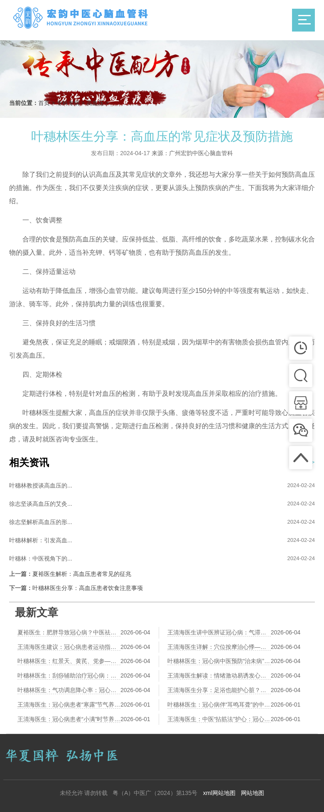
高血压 (95, 103)
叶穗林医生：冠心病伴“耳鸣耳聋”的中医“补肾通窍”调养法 (219, 704)
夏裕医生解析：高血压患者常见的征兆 (81, 574)
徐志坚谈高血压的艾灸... (40, 503)
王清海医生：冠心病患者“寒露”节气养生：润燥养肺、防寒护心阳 (68, 704)
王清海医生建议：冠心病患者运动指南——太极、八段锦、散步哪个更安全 (68, 647)
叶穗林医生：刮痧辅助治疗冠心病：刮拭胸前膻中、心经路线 (68, 675)
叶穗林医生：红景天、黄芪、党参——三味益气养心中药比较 (68, 661)
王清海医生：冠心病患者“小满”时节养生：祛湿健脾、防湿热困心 (68, 719)
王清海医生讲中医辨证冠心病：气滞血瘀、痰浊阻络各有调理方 (219, 632)
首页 (44, 103)
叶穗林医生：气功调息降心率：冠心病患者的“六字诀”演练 (68, 690)
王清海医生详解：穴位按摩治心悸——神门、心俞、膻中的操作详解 (219, 647)
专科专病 (68, 103)
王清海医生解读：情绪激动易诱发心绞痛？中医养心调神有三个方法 (219, 675)
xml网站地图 (219, 793)
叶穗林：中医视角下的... (40, 558)
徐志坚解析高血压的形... (40, 522)
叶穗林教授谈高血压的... (40, 485)
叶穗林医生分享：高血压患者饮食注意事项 (87, 588)
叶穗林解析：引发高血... (40, 540)
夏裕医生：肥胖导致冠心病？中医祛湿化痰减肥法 (68, 632)
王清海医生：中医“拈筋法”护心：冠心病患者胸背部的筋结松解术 (219, 719)
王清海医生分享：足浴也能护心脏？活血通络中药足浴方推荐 (219, 690)
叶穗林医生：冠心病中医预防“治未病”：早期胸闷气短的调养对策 (219, 661)
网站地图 (252, 793)
